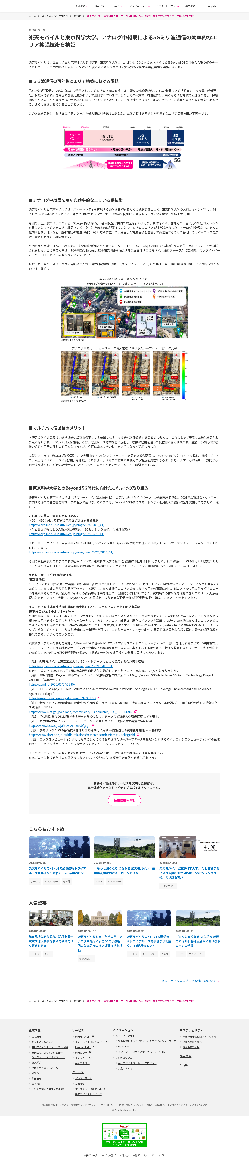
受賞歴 (35, 1073)
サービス (99, 6)
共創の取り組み (123, 1058)
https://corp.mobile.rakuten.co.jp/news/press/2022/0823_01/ (71, 552)
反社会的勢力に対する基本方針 (48, 1089)
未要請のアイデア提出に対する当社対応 (187, 1104)
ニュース (117, 6)
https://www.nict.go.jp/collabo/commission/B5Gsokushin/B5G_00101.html (81, 712)
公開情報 (36, 1078)
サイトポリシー (108, 1104)
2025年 (77, 16)
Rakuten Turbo (85, 1047)
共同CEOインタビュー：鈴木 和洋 (50, 1047)
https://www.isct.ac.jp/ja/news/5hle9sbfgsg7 (59, 725)
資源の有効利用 (191, 1047)
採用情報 (190, 6)
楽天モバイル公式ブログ (55, 16)
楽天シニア (83, 1058)
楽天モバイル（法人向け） (92, 1042)
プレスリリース (83, 1078)
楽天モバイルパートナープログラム (137, 1063)
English (212, 6)
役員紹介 (36, 1062)
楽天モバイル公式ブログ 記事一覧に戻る (191, 980)
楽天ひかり (83, 1052)
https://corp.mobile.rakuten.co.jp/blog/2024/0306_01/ (66, 525)
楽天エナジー (84, 1063)
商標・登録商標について (131, 1104)
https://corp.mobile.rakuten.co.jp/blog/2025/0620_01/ (66, 534)
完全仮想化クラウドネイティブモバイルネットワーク (147, 1041)
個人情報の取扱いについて (55, 1104)
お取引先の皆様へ (156, 1104)
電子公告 (36, 1084)
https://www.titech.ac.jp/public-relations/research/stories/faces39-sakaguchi (82, 734)
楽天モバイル (84, 1036)
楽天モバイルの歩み (42, 1042)
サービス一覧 (108, 1155)
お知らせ (80, 1083)
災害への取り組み (192, 1042)
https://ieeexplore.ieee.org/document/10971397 (62, 698)
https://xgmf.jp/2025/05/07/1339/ (52, 684)
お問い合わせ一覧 (129, 1155)
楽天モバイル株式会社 (47, 7)
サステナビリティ (167, 6)
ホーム (32, 16)
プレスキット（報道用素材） (91, 1089)
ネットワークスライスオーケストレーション (142, 1051)
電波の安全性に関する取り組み (199, 1036)
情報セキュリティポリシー (84, 1104)
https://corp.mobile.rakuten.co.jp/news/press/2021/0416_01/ (71, 666)
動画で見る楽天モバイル (45, 1068)
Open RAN (124, 1046)
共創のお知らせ (126, 1068)
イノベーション (140, 6)
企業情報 (82, 6)
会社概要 (36, 1036)
